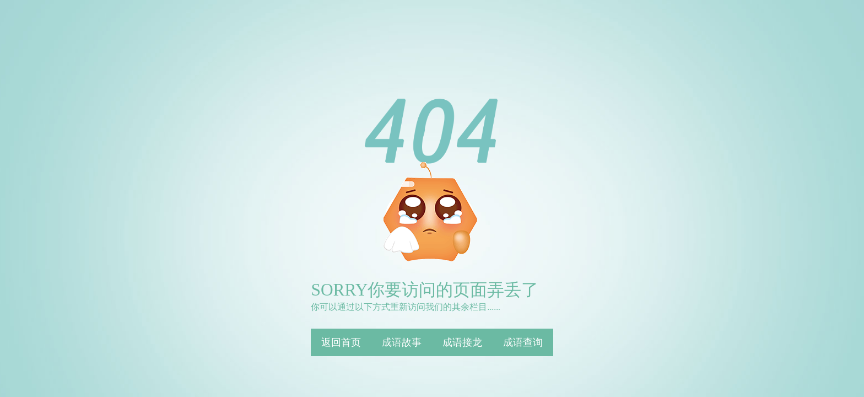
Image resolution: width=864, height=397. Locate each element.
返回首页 (341, 342)
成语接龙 (462, 342)
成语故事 (402, 342)
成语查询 (523, 342)
